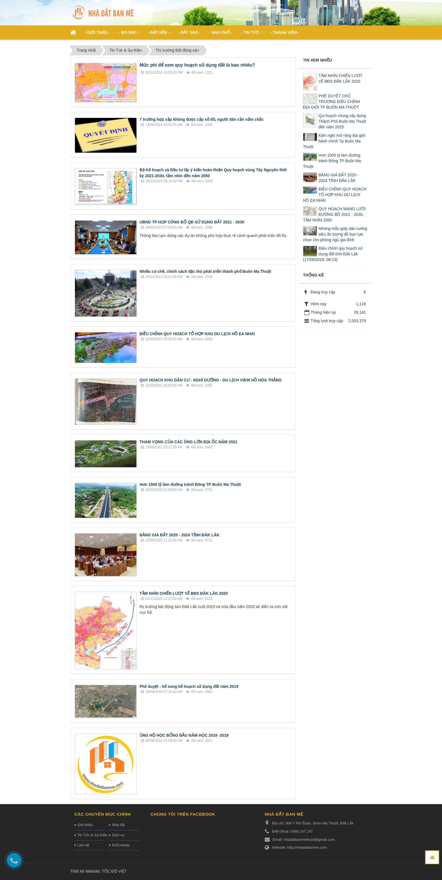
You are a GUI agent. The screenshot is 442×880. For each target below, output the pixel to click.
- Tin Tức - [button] (251, 32)
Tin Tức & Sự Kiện (90, 835)
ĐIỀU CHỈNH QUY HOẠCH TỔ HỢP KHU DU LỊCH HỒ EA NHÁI (197, 334)
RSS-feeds (121, 845)
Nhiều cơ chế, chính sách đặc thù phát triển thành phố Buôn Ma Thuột (205, 271)
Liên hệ (83, 845)
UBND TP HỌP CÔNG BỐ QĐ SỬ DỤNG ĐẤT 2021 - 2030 (192, 222)
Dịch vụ (118, 835)
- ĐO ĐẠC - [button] (129, 32)
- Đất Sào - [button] (189, 32)
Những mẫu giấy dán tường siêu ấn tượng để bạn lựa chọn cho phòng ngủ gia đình (335, 234)
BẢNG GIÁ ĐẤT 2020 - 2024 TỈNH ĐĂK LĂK (180, 535)
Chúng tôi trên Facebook (183, 814)
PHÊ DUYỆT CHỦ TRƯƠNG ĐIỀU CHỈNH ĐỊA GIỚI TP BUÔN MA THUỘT (331, 101)
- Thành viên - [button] (284, 32)
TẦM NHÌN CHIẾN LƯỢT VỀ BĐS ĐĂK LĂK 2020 (184, 593)
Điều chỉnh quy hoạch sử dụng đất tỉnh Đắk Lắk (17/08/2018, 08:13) (333, 254)
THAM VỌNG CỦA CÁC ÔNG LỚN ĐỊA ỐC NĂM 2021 (188, 442)
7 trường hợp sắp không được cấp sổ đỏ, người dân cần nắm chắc (202, 119)
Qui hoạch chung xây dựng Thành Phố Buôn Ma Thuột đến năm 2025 (342, 121)
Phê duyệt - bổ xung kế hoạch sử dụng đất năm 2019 (189, 686)
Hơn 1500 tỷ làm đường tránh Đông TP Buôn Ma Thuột (190, 484)
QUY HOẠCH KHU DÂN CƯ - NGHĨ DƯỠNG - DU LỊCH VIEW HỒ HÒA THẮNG (211, 380)
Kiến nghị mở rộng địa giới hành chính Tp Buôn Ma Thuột (334, 141)
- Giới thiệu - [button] (97, 32)
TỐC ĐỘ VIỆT (114, 871)
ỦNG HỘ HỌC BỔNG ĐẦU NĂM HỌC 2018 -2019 (184, 735)
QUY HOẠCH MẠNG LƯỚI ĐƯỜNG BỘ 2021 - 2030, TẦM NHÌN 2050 (334, 214)
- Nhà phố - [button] (220, 32)
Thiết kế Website (85, 871)
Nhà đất (118, 825)
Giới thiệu (85, 825)
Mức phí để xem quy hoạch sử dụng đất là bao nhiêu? (197, 65)
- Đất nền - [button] (159, 32)
